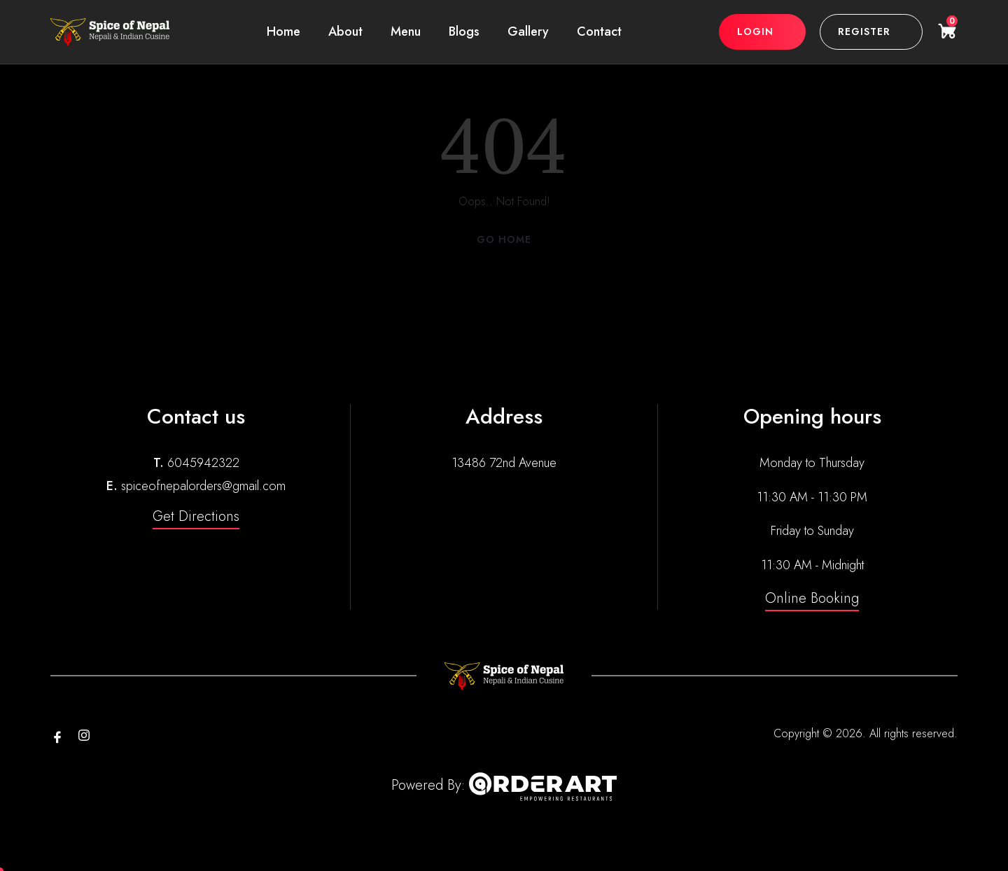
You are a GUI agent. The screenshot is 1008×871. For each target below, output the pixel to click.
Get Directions (196, 516)
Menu (406, 31)
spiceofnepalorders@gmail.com (203, 486)
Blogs (464, 31)
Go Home (504, 239)
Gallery (528, 31)
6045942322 (203, 463)
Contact (599, 31)
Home (283, 31)
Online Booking (812, 598)
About (345, 31)
